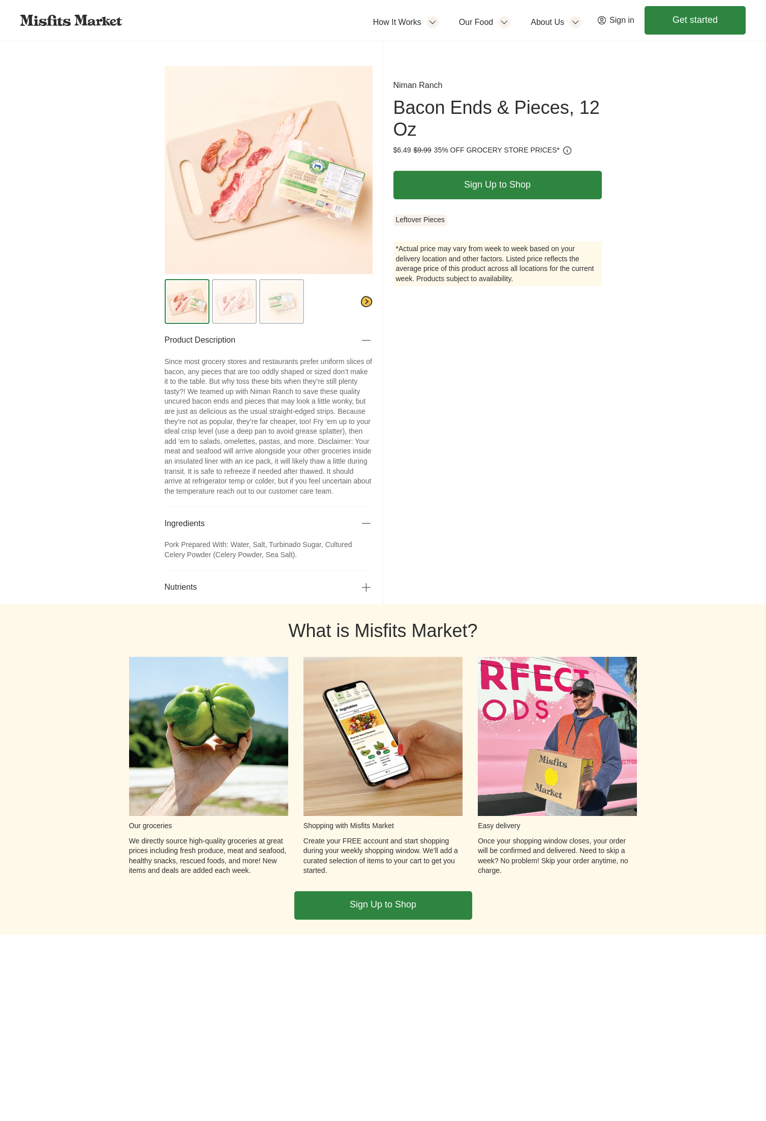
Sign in (615, 20)
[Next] (367, 302)
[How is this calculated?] (567, 150)
